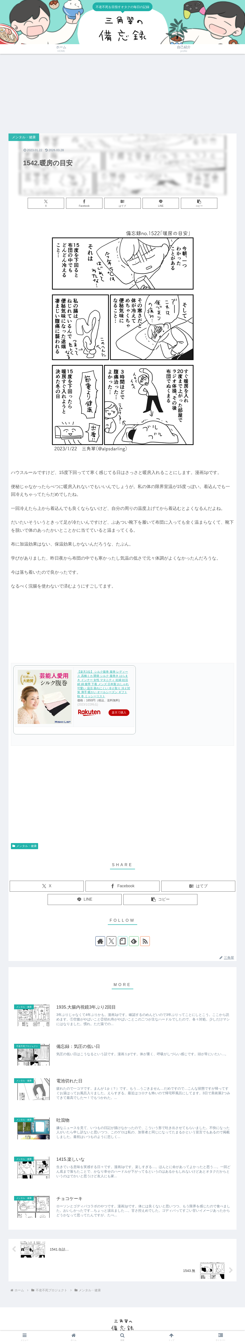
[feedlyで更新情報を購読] (134, 941)
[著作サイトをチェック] (100, 941)
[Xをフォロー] (111, 941)
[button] (199, 203)
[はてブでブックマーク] (122, 203)
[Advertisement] (122, 94)
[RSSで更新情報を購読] (145, 941)
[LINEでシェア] (161, 203)
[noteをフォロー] (122, 941)
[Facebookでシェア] (84, 203)
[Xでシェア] (46, 203)
